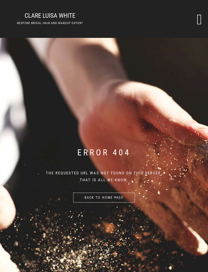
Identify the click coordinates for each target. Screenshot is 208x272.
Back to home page (104, 198)
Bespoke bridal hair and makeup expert (50, 23)
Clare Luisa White (50, 15)
